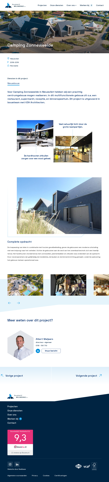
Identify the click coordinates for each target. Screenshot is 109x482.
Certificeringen (60, 475)
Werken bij (84, 5)
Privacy (35, 475)
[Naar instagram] (10, 464)
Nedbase (22, 469)
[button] (9, 303)
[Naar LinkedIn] (38, 351)
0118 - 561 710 (41, 345)
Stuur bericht (51, 351)
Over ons (71, 5)
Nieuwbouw (13, 83)
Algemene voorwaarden (17, 475)
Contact (100, 5)
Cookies (46, 475)
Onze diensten (56, 5)
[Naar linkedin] (17, 464)
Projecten (42, 5)
